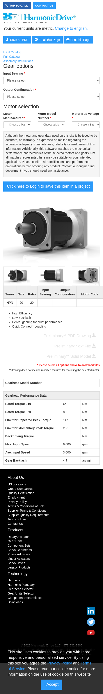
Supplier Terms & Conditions (27, 510)
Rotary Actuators (19, 537)
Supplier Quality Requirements (28, 515)
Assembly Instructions (18, 61)
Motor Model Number (47, 116)
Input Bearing (14, 73)
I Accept (51, 684)
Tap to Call (17, 5)
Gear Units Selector (21, 593)
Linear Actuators (19, 558)
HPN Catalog (12, 52)
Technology (18, 574)
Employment (16, 497)
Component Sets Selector (25, 598)
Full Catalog (11, 56)
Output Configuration (19, 89)
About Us (16, 477)
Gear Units (15, 541)
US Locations (17, 484)
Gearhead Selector (21, 589)
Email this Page (47, 40)
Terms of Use (17, 519)
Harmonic (14, 580)
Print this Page (78, 40)
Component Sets (19, 545)
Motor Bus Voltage (85, 116)
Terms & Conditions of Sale (26, 506)
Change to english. (71, 28)
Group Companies (20, 488)
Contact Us (44, 5)
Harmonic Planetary (21, 584)
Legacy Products (19, 567)
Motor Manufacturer (14, 116)
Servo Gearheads (20, 550)
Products (15, 530)
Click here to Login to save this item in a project (48, 186)
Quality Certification (21, 493)
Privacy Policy (17, 502)
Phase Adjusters (19, 554)
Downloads (15, 602)
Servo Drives (16, 563)
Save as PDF (17, 40)
